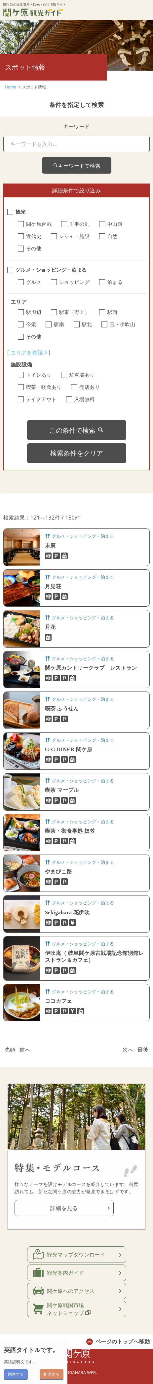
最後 (142, 1049)
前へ (24, 1049)
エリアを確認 (27, 352)
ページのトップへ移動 (123, 1341)
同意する (16, 1374)
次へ (128, 1049)
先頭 (10, 1049)
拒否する (51, 1374)
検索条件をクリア (76, 453)
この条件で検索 (76, 430)
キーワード (76, 126)
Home (10, 87)
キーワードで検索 (76, 165)
